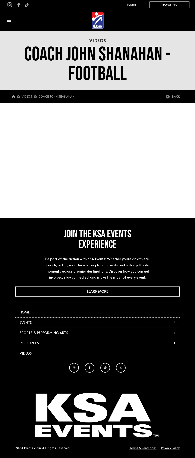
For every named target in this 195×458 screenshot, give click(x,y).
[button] (8, 20)
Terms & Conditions (143, 448)
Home (25, 312)
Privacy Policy (170, 448)
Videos (26, 353)
